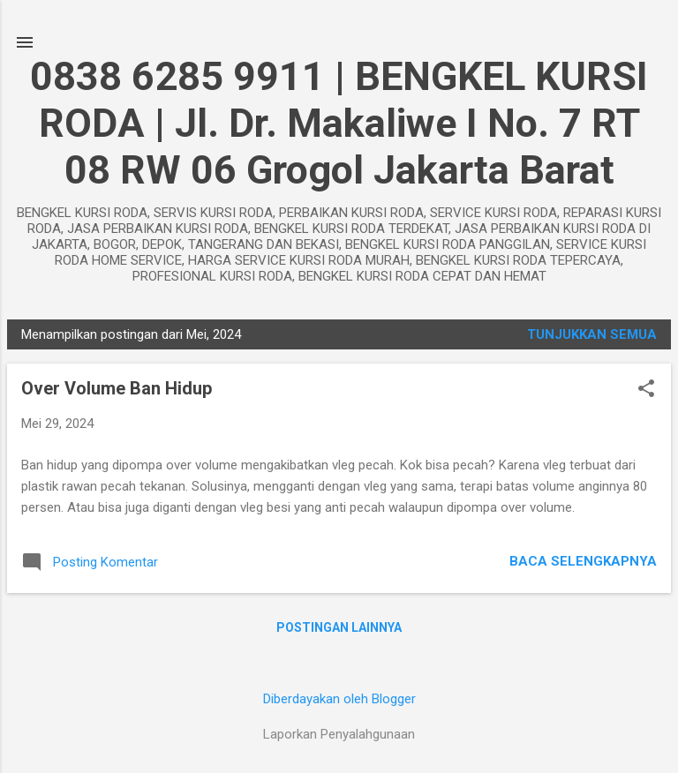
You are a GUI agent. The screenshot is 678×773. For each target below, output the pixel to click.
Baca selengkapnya (583, 561)
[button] (646, 390)
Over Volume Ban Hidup (116, 388)
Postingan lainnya (339, 627)
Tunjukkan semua (592, 334)
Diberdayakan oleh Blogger (339, 699)
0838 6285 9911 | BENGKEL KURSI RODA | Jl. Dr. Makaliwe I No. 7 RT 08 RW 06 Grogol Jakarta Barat (339, 123)
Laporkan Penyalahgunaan (339, 734)
